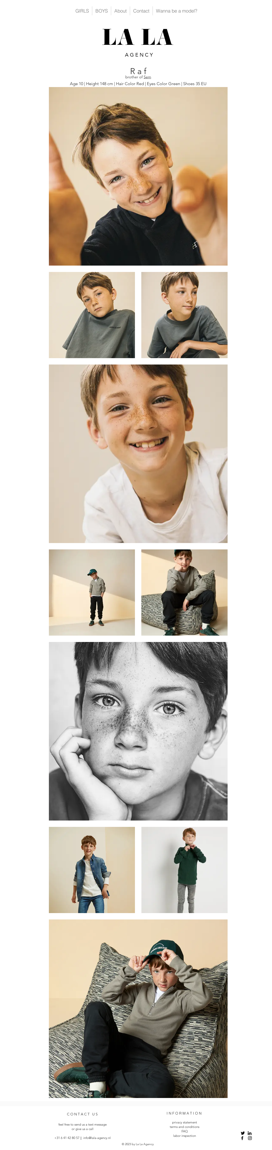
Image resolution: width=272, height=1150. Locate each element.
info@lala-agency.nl (97, 1138)
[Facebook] (242, 1138)
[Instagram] (249, 1138)
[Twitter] (242, 1133)
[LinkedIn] (249, 1133)
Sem (147, 77)
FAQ (184, 1131)
